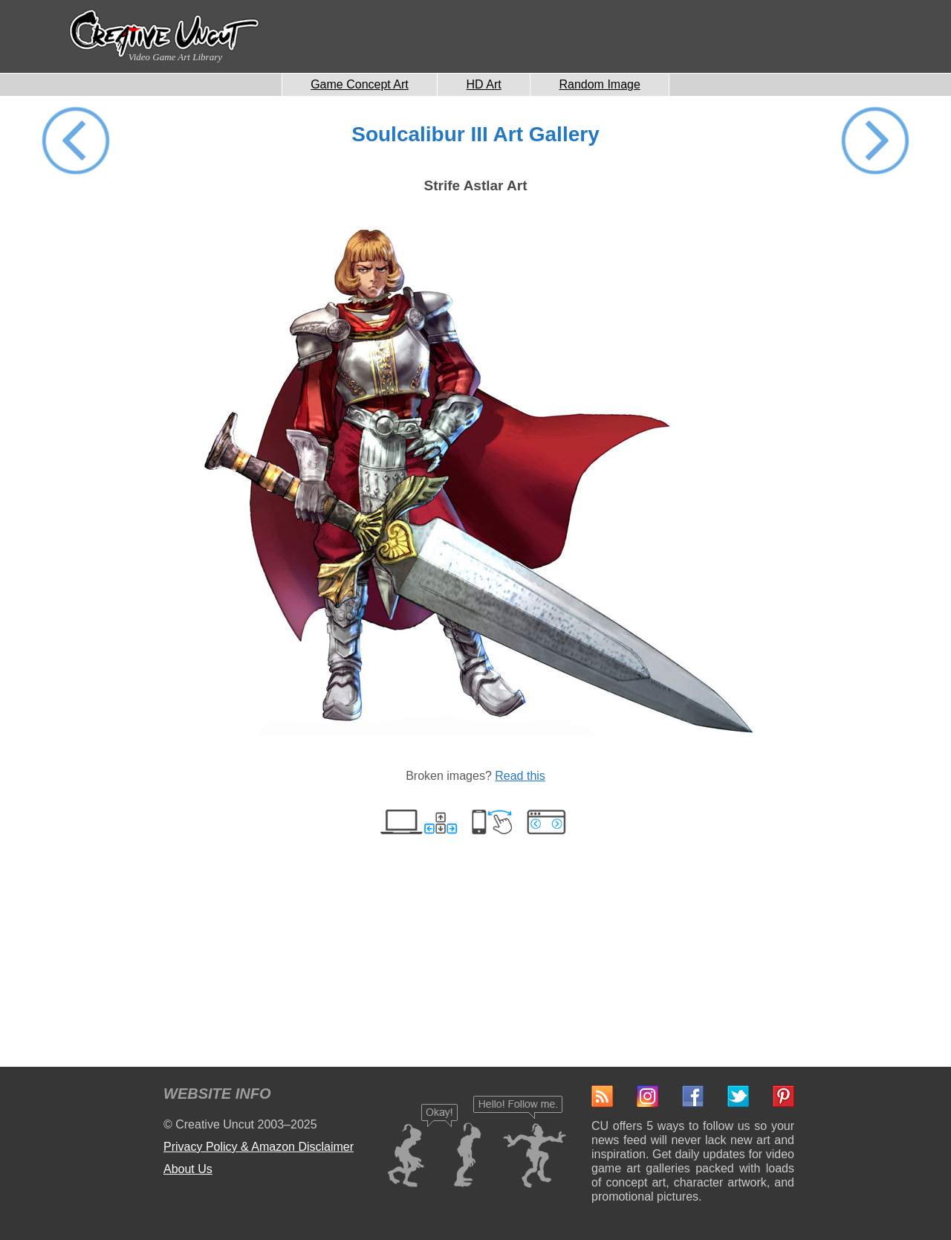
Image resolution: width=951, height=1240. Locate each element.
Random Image (599, 84)
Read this (520, 775)
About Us (187, 1169)
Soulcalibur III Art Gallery (475, 134)
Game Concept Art (360, 84)
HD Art (484, 84)
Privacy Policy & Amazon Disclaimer (258, 1146)
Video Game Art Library (175, 56)
